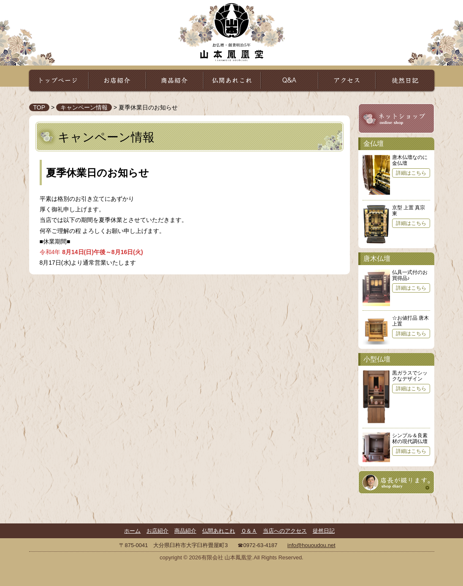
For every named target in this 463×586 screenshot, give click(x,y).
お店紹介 (117, 80)
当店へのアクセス (285, 531)
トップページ (58, 80)
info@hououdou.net (311, 545)
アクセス (347, 80)
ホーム (132, 531)
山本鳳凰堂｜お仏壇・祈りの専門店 (231, 31)
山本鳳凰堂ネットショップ (396, 119)
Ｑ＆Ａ (289, 80)
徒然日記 (405, 80)
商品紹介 (175, 80)
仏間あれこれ (232, 80)
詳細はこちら (411, 173)
